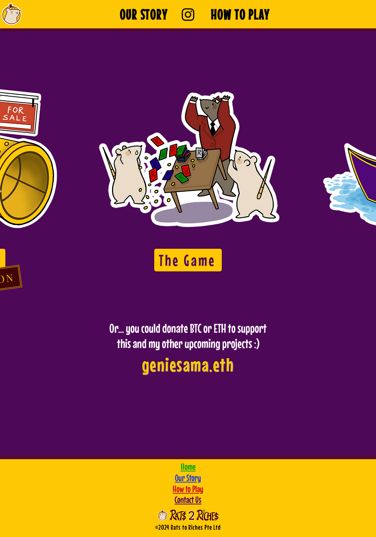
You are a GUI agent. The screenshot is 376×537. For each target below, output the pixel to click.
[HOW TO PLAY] (240, 14)
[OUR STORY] (144, 14)
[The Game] (188, 260)
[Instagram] (188, 14)
